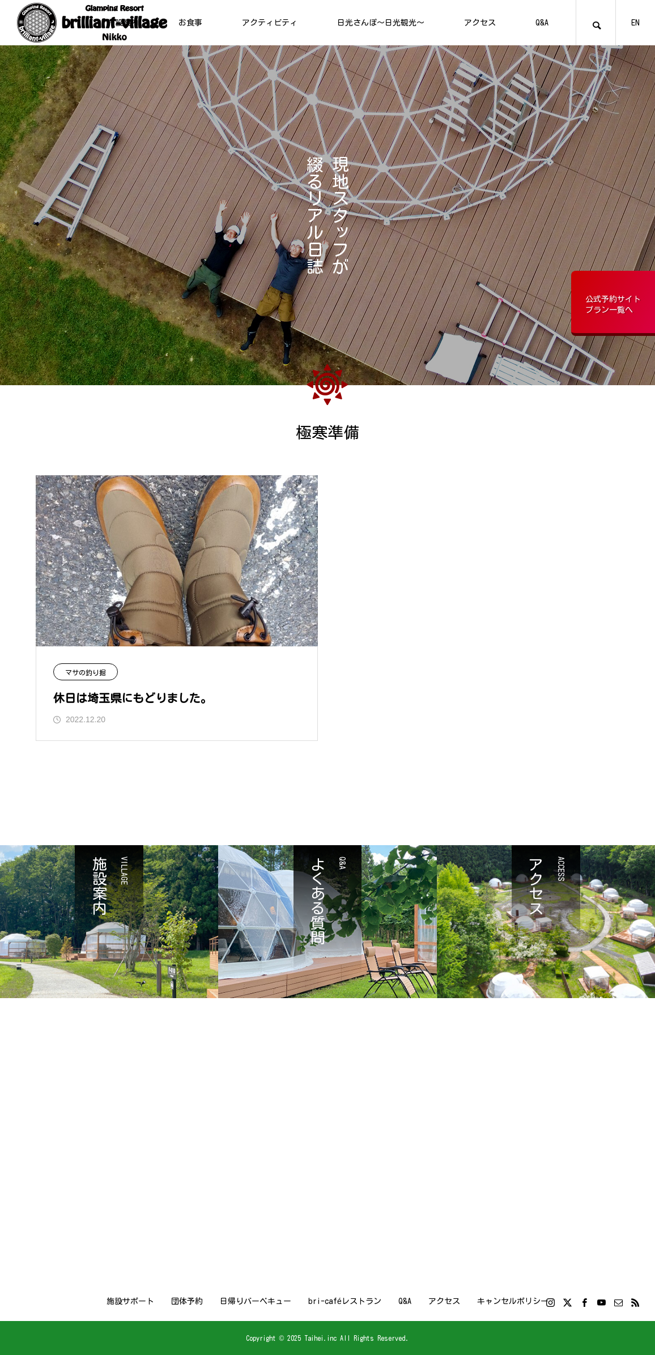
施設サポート (130, 1301)
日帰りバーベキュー (255, 1301)
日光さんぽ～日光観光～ (380, 23)
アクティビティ (269, 23)
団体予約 (187, 1301)
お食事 (190, 23)
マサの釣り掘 (85, 672)
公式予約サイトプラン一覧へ (613, 304)
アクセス (480, 23)
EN (635, 23)
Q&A (541, 23)
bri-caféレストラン (344, 1301)
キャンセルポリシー (512, 1301)
